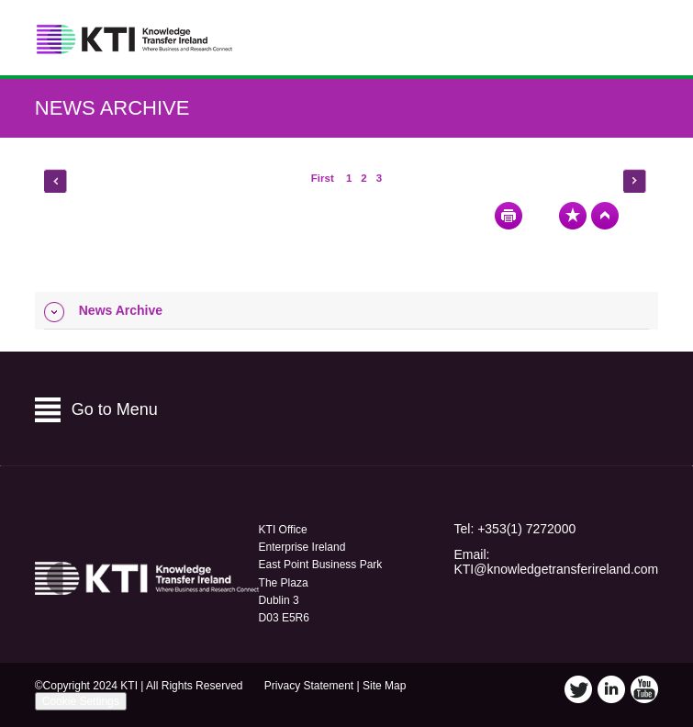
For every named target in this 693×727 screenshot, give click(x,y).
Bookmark (573, 215)
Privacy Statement (308, 685)
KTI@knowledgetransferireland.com (555, 569)
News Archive (112, 107)
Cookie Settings (80, 701)
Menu (637, 38)
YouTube (644, 689)
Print (508, 215)
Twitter (578, 689)
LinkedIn (611, 689)
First (324, 178)
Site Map (384, 685)
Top (605, 215)
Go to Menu (115, 409)
